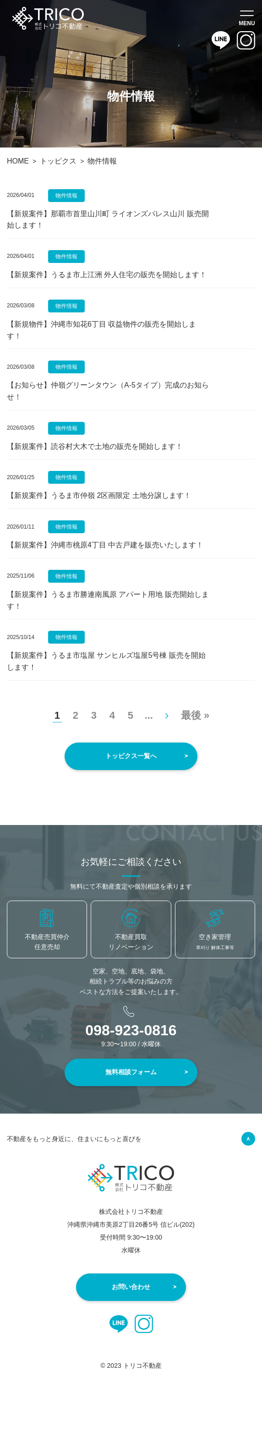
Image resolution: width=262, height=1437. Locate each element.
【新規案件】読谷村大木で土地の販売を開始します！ (95, 446)
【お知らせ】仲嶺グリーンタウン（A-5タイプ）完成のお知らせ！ (108, 391)
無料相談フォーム (131, 1072)
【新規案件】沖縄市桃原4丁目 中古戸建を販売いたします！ (105, 545)
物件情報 (66, 195)
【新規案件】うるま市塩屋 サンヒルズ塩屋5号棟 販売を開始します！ (106, 661)
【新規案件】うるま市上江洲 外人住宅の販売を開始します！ (107, 275)
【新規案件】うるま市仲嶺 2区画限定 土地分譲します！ (99, 495)
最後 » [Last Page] (195, 715)
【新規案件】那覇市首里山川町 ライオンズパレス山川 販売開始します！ (108, 219)
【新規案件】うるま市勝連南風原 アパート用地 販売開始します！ (108, 600)
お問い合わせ (131, 1286)
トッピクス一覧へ (131, 755)
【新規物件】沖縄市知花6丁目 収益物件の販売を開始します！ (101, 330)
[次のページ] (167, 715)
